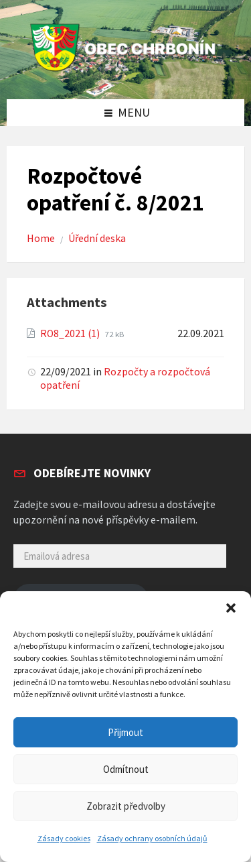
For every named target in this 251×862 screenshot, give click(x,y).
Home (41, 238)
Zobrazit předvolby (125, 806)
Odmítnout (126, 769)
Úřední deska (97, 238)
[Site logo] (125, 71)
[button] (231, 608)
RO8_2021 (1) (71, 333)
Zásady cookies (63, 838)
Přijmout (125, 732)
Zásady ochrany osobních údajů (152, 838)
